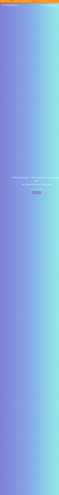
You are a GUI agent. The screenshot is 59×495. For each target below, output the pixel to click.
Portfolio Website (34, 1)
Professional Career (37, 192)
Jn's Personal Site (10, 5)
